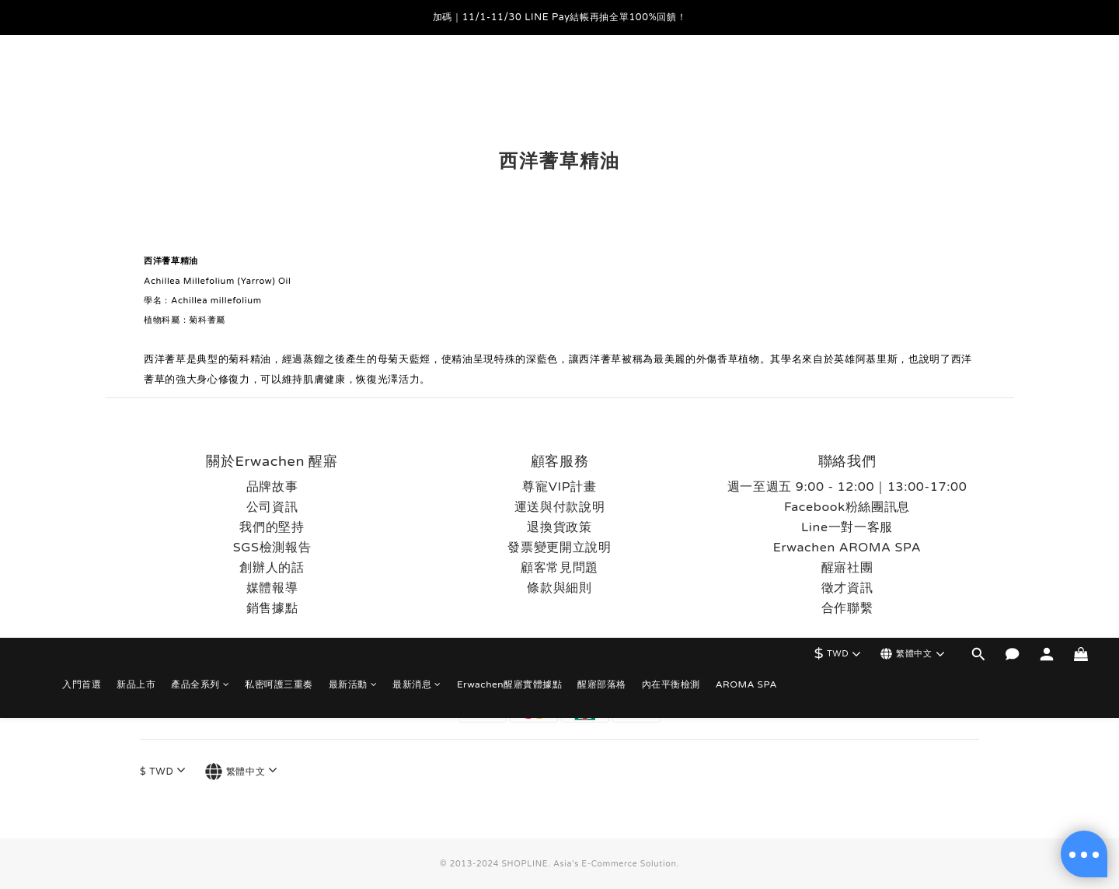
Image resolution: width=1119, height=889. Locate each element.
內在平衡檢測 (671, 81)
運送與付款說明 (559, 507)
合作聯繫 (847, 608)
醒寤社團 (847, 568)
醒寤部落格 (601, 81)
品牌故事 (272, 487)
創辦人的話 (271, 568)
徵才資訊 (847, 588)
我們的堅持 (271, 527)
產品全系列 (200, 81)
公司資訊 (272, 507)
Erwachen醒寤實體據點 (509, 81)
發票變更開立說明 (559, 547)
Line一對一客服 (847, 527)
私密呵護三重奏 (279, 81)
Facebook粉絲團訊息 (847, 507)
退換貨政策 (559, 527)
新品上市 (136, 81)
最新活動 (353, 81)
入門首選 (81, 81)
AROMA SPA (746, 81)
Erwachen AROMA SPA (847, 547)
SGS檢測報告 (272, 547)
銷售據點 (272, 608)
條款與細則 (559, 588)
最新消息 (416, 81)
